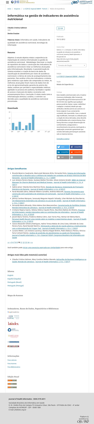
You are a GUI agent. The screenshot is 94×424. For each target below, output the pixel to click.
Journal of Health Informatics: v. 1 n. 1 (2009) (38, 178)
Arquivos (17, 9)
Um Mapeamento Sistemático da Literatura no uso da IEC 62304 (37, 201)
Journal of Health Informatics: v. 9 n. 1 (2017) (53, 262)
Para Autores (12, 363)
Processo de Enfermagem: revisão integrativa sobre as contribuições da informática (48, 211)
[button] (63, 147)
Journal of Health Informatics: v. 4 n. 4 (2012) (48, 189)
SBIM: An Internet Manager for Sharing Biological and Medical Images (48, 181)
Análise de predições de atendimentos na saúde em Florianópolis (54, 233)
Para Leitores (12, 360)
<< (8, 242)
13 (26, 242)
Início (9, 9)
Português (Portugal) (16, 286)
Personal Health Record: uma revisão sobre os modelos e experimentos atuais (42, 219)
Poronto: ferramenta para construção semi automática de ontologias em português (48, 192)
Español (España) (14, 279)
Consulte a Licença (63, 139)
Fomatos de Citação (65, 65)
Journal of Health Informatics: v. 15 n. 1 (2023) (60, 228)
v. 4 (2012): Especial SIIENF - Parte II (35, 9)
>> (32, 242)
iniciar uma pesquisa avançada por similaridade (41, 247)
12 (24, 242)
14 (28, 242)
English (10, 275)
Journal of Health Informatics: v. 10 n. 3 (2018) (56, 207)
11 (21, 242)
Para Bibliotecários (14, 367)
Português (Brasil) (14, 282)
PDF (61, 28)
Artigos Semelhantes (17, 168)
